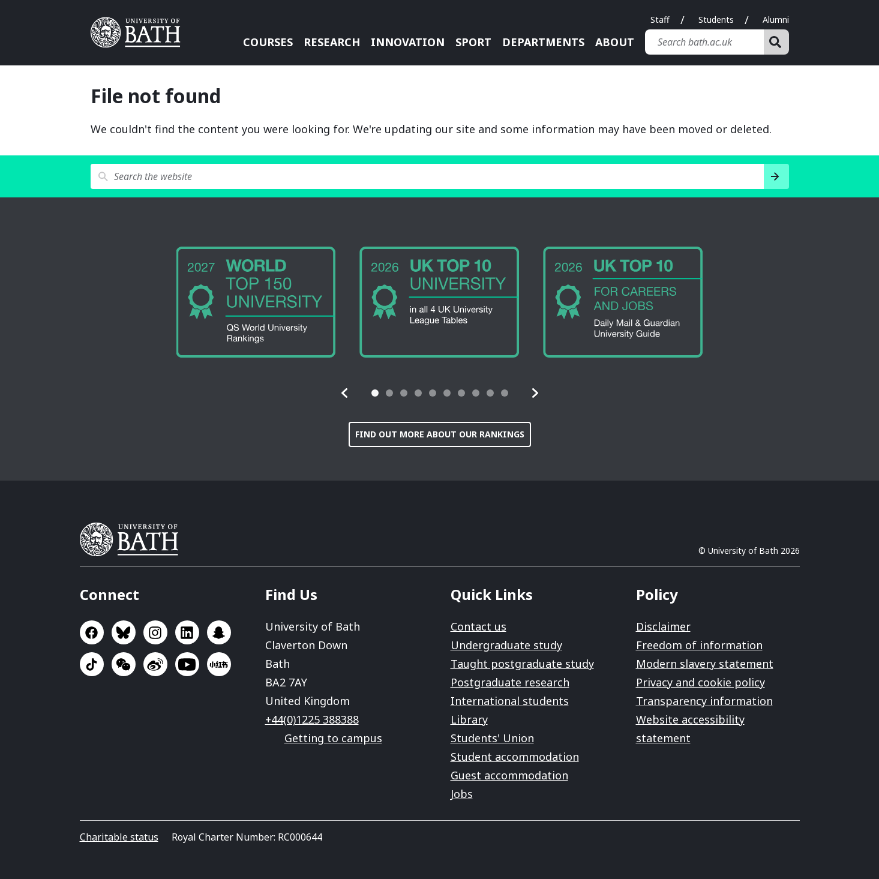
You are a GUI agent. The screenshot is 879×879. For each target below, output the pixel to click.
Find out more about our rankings (439, 434)
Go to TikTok (92, 664)
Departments (543, 42)
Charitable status (119, 837)
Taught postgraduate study (522, 663)
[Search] (776, 42)
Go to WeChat (124, 664)
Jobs (462, 794)
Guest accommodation (509, 775)
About (614, 42)
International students (510, 701)
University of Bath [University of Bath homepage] (140, 32)
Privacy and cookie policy (700, 682)
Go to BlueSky (124, 632)
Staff (660, 19)
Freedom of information (699, 645)
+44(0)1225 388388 (312, 719)
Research (332, 42)
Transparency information (704, 701)
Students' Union (492, 738)
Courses (268, 42)
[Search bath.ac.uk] (704, 42)
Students (716, 19)
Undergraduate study (506, 645)
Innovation (408, 42)
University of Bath (134, 539)
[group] (256, 302)
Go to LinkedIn (187, 632)
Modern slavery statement (704, 663)
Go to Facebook (92, 632)
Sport (473, 42)
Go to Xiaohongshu (219, 664)
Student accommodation (515, 756)
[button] (345, 393)
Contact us (478, 626)
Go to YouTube (187, 664)
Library (469, 719)
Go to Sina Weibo (155, 664)
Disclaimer (663, 626)
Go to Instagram (155, 632)
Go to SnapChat (219, 632)
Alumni (776, 19)
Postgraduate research (510, 682)
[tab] (375, 393)
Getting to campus (333, 738)
